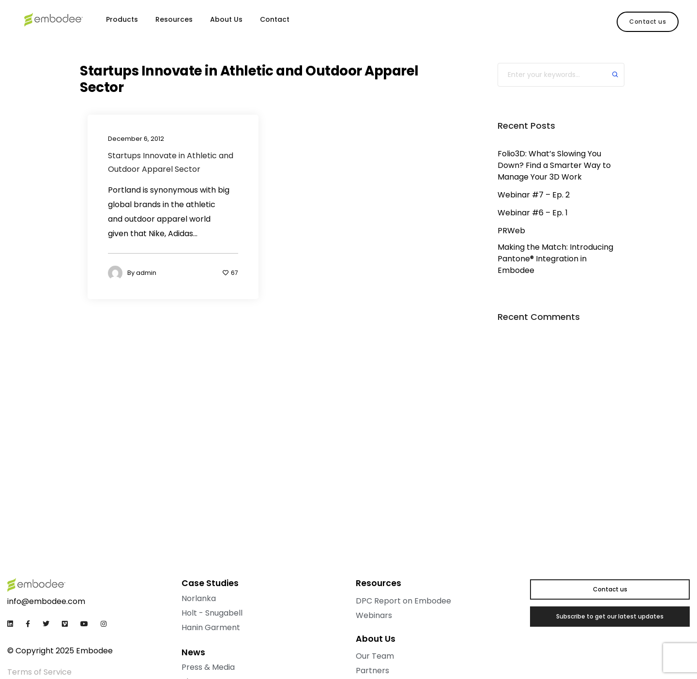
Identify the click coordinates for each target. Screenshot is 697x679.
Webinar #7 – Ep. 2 (534, 194)
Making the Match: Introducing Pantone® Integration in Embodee (555, 258)
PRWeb (511, 230)
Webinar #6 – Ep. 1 (533, 212)
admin (146, 273)
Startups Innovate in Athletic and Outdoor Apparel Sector (170, 162)
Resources (174, 19)
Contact (274, 19)
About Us (226, 19)
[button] (648, 22)
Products (122, 19)
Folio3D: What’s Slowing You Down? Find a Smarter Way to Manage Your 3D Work (554, 165)
